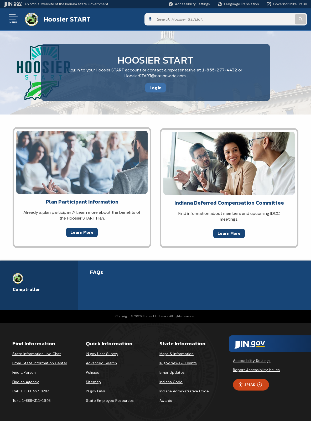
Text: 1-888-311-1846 (31, 399)
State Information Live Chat (36, 352)
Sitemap (93, 380)
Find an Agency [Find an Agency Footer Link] (25, 380)
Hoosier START (66, 19)
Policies (92, 371)
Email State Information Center (39, 362)
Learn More (82, 231)
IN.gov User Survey (102, 352)
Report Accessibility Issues (256, 368)
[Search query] (272, 19)
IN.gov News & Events (178, 362)
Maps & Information (176, 352)
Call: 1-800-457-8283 (30, 390)
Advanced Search (101, 362)
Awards (165, 399)
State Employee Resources (110, 399)
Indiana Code (171, 380)
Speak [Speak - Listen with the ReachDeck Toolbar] (250, 383)
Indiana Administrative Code (184, 390)
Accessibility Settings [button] (252, 359)
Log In (155, 87)
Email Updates (172, 371)
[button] (189, 4)
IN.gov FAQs (96, 390)
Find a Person (24, 371)
